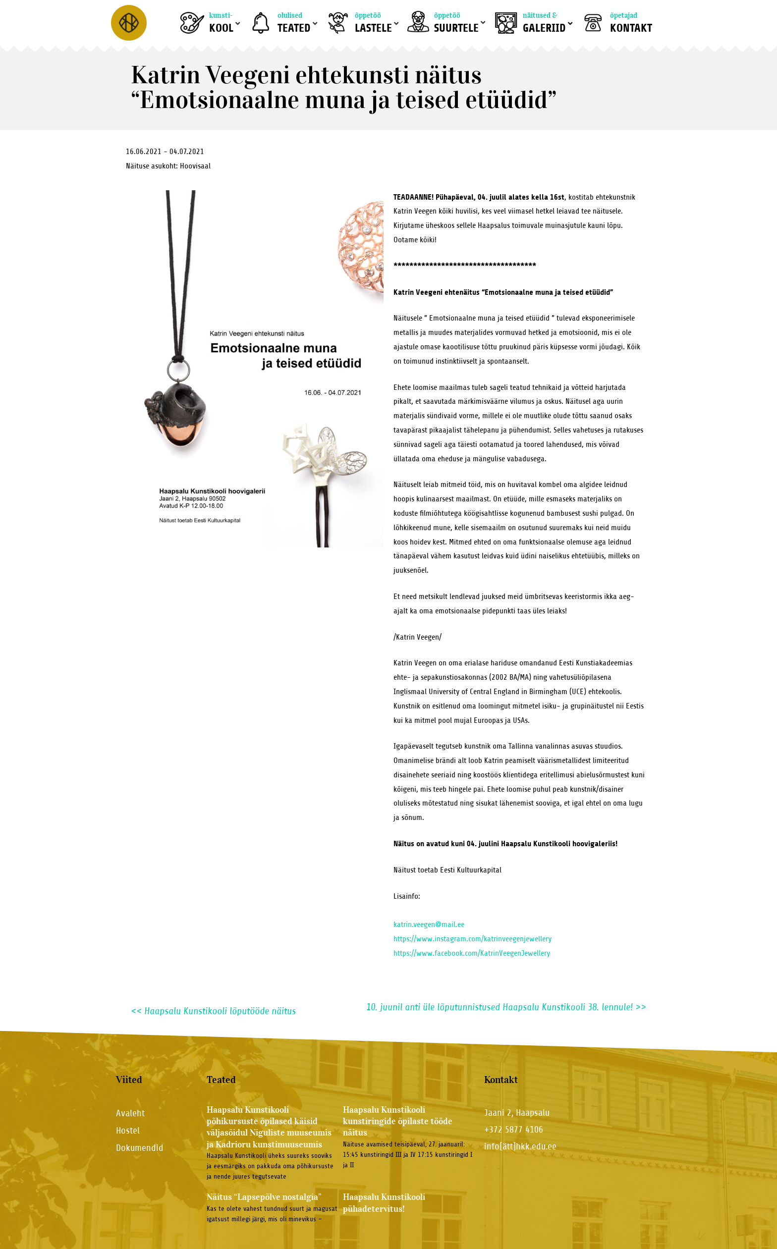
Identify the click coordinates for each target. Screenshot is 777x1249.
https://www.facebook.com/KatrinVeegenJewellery (471, 953)
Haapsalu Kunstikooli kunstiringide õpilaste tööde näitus (397, 1121)
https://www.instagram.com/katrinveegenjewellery (472, 938)
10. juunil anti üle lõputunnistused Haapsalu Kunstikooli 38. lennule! (506, 1007)
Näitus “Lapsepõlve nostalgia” (264, 1197)
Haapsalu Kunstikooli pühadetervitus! (384, 1203)
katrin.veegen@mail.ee (428, 924)
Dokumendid (140, 1147)
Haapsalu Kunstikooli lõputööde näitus (213, 1011)
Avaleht (130, 1113)
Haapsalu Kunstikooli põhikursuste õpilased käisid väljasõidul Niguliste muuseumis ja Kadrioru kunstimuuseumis (269, 1127)
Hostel (128, 1130)
